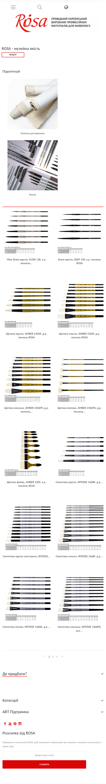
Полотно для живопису (33, 133)
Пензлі (32, 194)
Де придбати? (15, 673)
